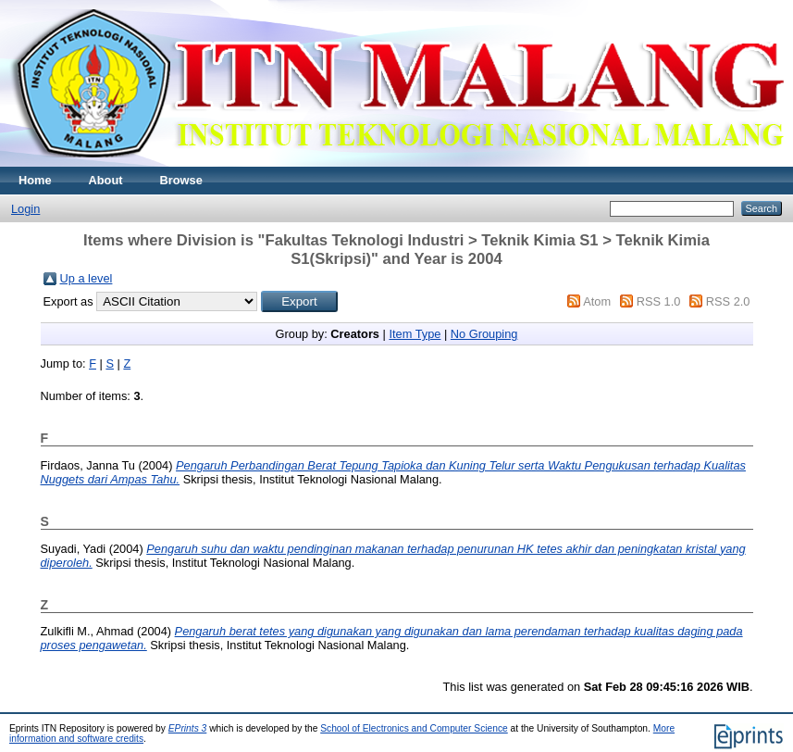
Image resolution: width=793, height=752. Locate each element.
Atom (597, 301)
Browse (181, 180)
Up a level (86, 278)
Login (25, 209)
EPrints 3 (187, 728)
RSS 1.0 (659, 301)
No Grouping (484, 334)
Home (35, 180)
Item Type (414, 334)
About (106, 180)
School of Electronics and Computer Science (414, 728)
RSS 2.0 (728, 301)
